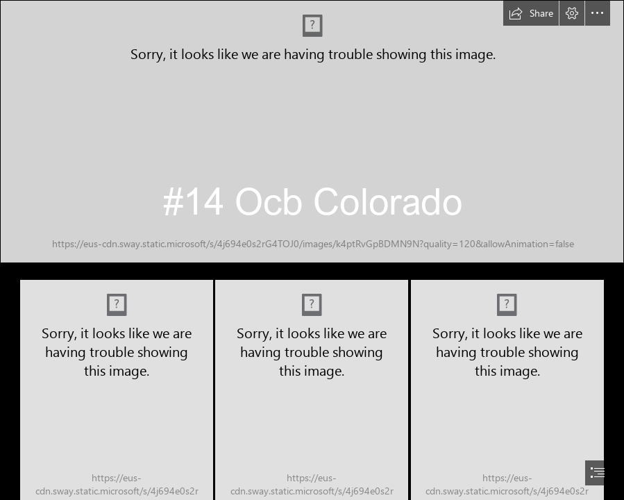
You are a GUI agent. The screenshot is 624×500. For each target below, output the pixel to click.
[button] (531, 13)
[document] (312, 250)
